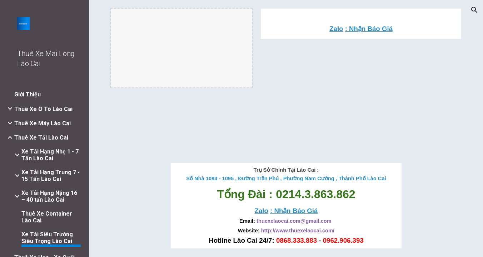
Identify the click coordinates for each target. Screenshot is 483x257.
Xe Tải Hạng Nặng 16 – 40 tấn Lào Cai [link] (49, 196)
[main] (361, 29)
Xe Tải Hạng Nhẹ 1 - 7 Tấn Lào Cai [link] (50, 155)
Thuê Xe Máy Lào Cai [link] (42, 123)
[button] (474, 10)
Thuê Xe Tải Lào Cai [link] (41, 137)
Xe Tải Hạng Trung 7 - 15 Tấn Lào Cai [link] (50, 175)
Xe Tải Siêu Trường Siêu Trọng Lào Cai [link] (47, 238)
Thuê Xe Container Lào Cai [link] (46, 217)
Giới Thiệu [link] (27, 94)
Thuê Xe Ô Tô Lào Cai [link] (43, 109)
